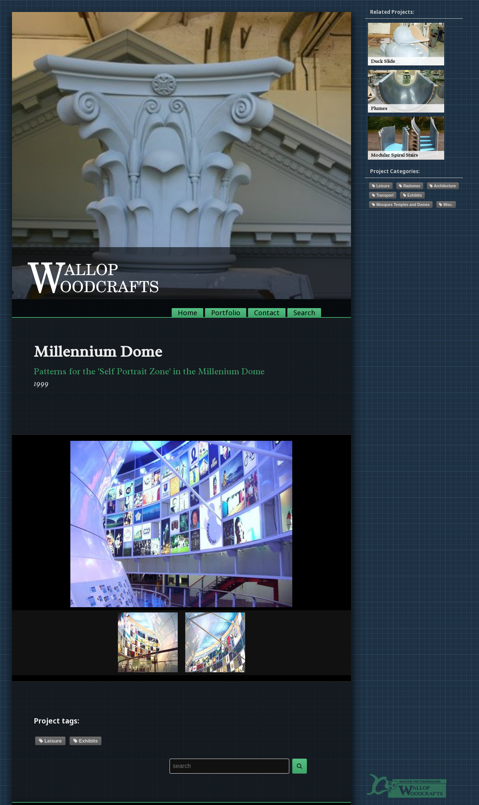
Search (304, 312)
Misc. (446, 205)
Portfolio (225, 312)
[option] (181, 155)
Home (187, 312)
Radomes (409, 186)
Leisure (50, 741)
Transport (383, 195)
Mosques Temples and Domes (401, 205)
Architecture (443, 186)
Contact (267, 312)
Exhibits (85, 741)
